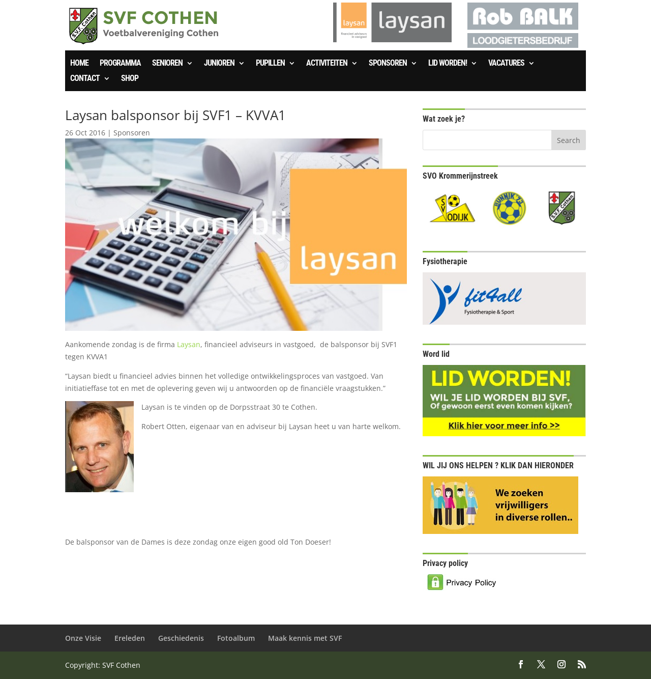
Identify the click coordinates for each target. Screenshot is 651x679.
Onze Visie (83, 638)
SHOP (129, 79)
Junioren (219, 64)
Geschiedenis (181, 638)
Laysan (188, 344)
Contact (85, 79)
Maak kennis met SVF (305, 638)
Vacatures (506, 64)
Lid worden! (447, 64)
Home (79, 64)
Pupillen (270, 64)
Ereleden (129, 638)
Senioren (167, 64)
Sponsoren (388, 64)
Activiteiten (326, 64)
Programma (120, 64)
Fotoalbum (236, 638)
